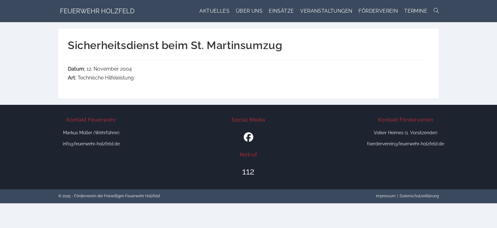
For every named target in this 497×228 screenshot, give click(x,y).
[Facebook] (248, 137)
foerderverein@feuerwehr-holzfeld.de (405, 143)
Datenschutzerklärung (419, 196)
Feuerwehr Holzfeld (97, 11)
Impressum (386, 196)
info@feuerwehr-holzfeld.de (91, 143)
